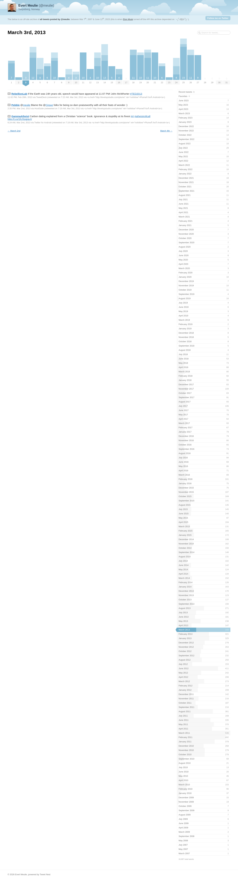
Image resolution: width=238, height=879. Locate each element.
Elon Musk (128, 19)
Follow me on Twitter (217, 18)
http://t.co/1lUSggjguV (20, 119)
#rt (132, 116)
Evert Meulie (21, 874)
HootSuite (39, 108)
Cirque (49, 105)
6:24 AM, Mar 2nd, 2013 (19, 122)
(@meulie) (36, 5)
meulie (26, 105)
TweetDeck (41, 97)
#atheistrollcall (142, 116)
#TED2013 (136, 93)
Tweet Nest (45, 874)
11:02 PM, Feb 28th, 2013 (20, 97)
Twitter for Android (42, 122)
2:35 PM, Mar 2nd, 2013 (19, 108)
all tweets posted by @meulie (55, 19)
